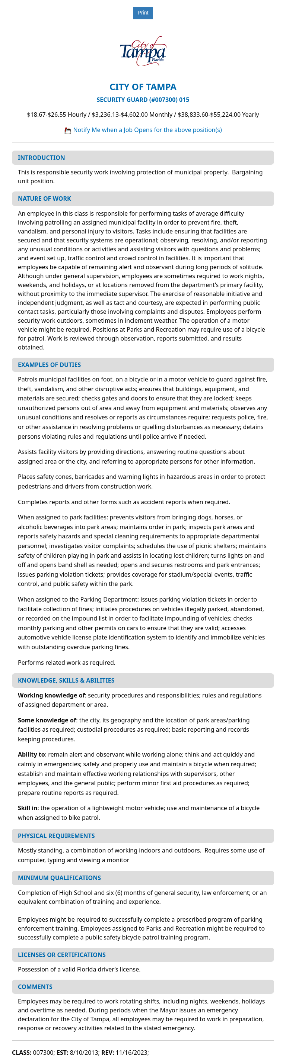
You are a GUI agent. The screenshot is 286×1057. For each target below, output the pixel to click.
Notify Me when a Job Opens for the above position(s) (143, 130)
